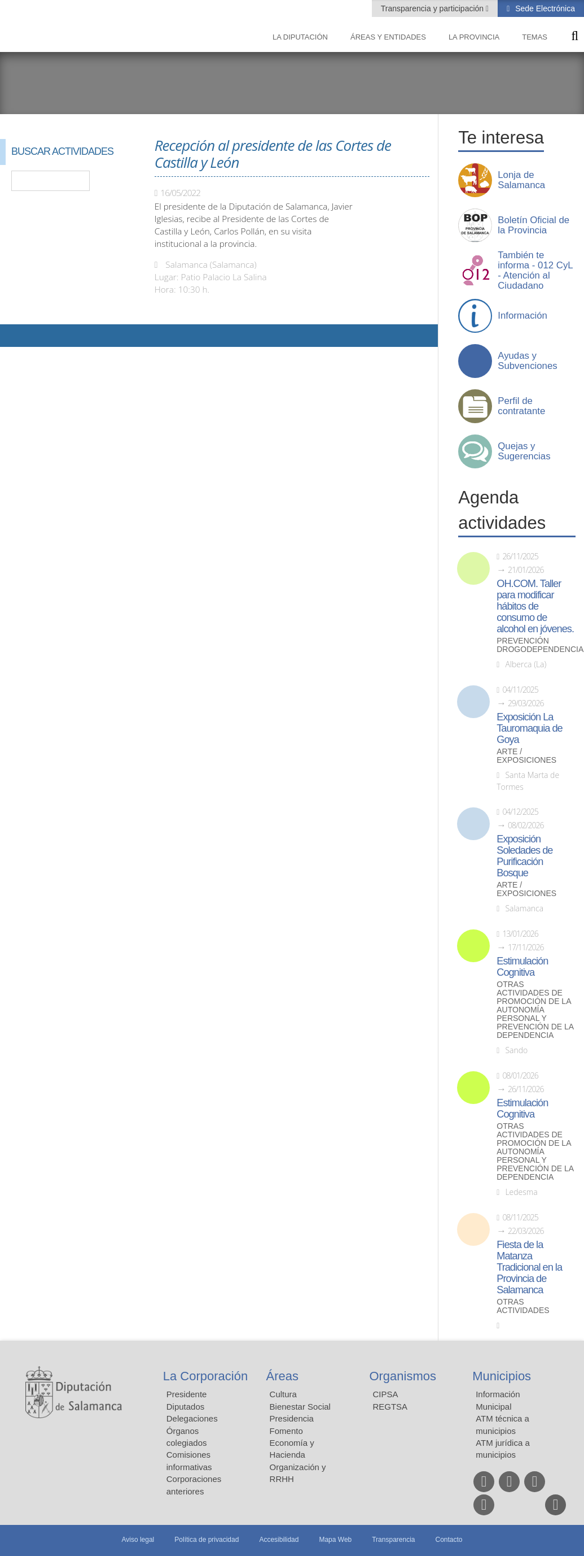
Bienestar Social (300, 1406)
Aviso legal (137, 1540)
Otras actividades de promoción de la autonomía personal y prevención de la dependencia (535, 1010)
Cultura (283, 1394)
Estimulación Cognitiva (522, 966)
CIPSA (385, 1394)
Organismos (402, 1376)
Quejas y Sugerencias (524, 451)
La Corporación (205, 1376)
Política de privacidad (206, 1540)
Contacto (449, 1540)
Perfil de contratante (521, 406)
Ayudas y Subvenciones (527, 361)
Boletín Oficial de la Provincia (533, 225)
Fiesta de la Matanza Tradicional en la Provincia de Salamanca (529, 1267)
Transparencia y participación (433, 8)
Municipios (501, 1376)
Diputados (185, 1406)
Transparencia (393, 1540)
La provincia (474, 37)
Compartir (14, 335)
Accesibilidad (278, 1540)
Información (522, 316)
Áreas (282, 1376)
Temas (534, 37)
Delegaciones (192, 1418)
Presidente (186, 1394)
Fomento (286, 1431)
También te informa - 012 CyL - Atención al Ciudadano (535, 270)
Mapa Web (335, 1540)
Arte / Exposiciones (526, 755)
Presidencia (292, 1418)
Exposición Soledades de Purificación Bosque (524, 856)
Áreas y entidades (388, 37)
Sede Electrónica (544, 8)
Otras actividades (523, 1306)
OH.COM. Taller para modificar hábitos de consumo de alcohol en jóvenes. (535, 606)
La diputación (300, 37)
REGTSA (389, 1406)
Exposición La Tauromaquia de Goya (529, 728)
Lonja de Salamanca (521, 180)
